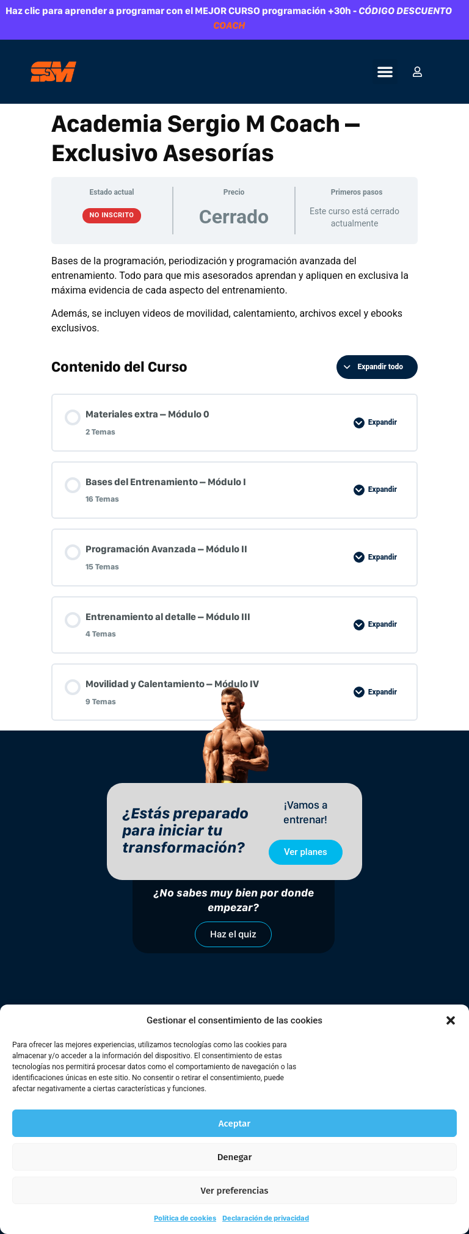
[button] (451, 1020)
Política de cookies (185, 1218)
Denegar (234, 1157)
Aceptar (234, 1123)
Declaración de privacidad (265, 1218)
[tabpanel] (234, 295)
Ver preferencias (235, 1190)
